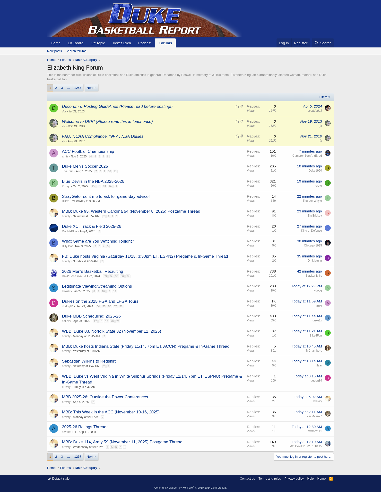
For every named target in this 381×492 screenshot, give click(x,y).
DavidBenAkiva (72, 276)
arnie (65, 156)
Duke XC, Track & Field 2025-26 (91, 226)
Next (90, 88)
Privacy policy (294, 478)
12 (114, 291)
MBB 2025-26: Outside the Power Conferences (105, 397)
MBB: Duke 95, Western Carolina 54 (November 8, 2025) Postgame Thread (131, 211)
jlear (319, 365)
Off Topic (98, 43)
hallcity (66, 321)
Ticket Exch (121, 43)
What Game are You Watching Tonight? (98, 241)
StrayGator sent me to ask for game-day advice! (106, 196)
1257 (77, 88)
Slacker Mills (314, 275)
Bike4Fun (316, 335)
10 (109, 171)
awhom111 (69, 432)
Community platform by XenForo (190, 487)
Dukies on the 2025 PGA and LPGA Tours (100, 301)
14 (98, 186)
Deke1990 (315, 170)
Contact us (247, 478)
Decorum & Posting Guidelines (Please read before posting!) (117, 106)
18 (100, 321)
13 (93, 186)
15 (104, 186)
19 (106, 321)
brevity (66, 216)
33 (105, 276)
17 (115, 186)
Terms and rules (270, 478)
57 (115, 306)
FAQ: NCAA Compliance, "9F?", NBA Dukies (102, 136)
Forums (165, 43)
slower (66, 291)
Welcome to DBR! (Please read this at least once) (107, 121)
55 (104, 306)
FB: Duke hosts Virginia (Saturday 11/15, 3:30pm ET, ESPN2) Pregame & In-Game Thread (145, 256)
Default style (58, 478)
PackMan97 (314, 416)
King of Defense (311, 230)
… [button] (68, 88)
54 (98, 306)
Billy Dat (67, 246)
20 (112, 321)
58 (121, 306)
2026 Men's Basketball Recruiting (92, 271)
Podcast (144, 43)
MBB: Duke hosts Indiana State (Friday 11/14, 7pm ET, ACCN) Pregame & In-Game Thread (145, 346)
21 (117, 321)
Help (310, 478)
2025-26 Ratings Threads (85, 427)
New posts (54, 51)
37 (127, 276)
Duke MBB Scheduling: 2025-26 (91, 316)
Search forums (76, 51)
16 (110, 186)
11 (115, 171)
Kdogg (66, 186)
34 (110, 276)
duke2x (317, 320)
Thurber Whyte (312, 200)
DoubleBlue (69, 231)
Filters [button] (323, 97)
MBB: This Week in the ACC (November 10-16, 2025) (111, 412)
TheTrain (68, 171)
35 (116, 276)
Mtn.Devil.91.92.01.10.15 (306, 446)
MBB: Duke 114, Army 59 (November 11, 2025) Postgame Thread (122, 442)
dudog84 (67, 306)
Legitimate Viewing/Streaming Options (97, 286)
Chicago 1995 (313, 245)
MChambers (314, 350)
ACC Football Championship (88, 151)
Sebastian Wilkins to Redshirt (89, 361)
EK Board (75, 43)
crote (318, 185)
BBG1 (66, 201)
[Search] (323, 42)
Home (56, 43)
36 (122, 276)
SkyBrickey (315, 215)
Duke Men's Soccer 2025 (85, 166)
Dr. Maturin (315, 260)
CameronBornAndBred (307, 155)
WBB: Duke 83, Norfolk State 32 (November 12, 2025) (111, 331)
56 (109, 306)
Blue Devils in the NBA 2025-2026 (93, 181)
